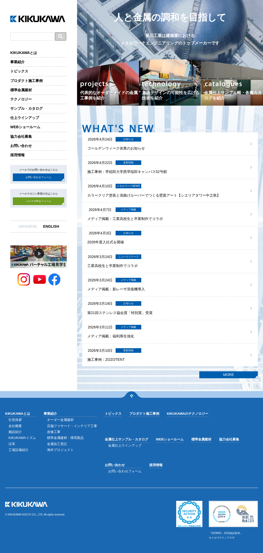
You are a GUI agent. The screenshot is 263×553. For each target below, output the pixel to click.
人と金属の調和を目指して (170, 29)
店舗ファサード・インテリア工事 (72, 426)
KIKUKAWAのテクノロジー (188, 414)
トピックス (19, 71)
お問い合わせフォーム (38, 177)
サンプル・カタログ (26, 108)
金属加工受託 (57, 444)
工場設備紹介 (18, 450)
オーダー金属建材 (60, 420)
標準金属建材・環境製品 (65, 438)
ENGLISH (51, 226)
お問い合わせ (21, 146)
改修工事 (53, 432)
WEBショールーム (25, 127)
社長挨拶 (15, 420)
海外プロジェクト (60, 450)
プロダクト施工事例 (26, 81)
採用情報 (17, 155)
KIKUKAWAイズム (22, 438)
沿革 (11, 444)
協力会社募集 (21, 136)
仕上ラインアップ (24, 118)
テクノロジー (21, 99)
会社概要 (15, 426)
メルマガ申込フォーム (38, 201)
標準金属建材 (21, 90)
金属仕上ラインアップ (125, 445)
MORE (228, 375)
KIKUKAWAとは (23, 53)
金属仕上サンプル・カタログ (126, 439)
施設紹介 (15, 432)
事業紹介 (17, 62)
